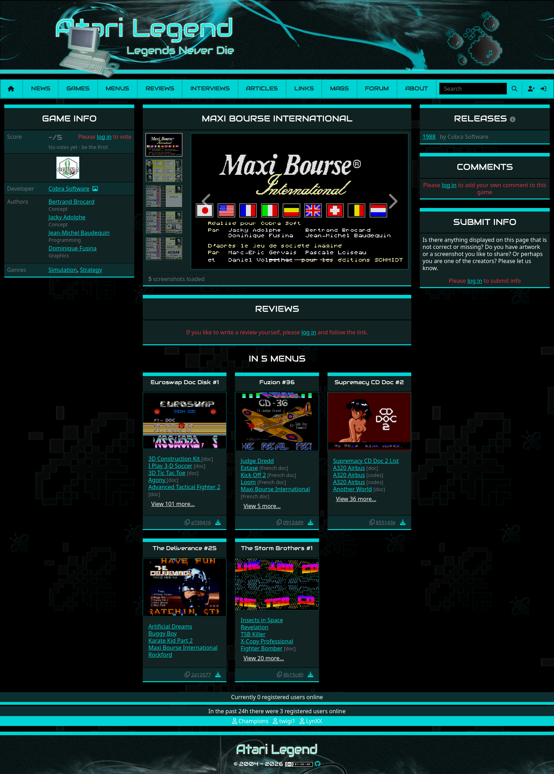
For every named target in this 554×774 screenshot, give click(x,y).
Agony (157, 480)
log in (104, 137)
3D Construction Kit (174, 459)
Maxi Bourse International (275, 489)
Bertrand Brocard (71, 202)
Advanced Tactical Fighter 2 (184, 487)
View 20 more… (263, 658)
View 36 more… (356, 499)
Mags (339, 88)
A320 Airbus (349, 468)
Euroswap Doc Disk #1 (185, 382)
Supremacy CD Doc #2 (369, 382)
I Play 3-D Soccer (170, 466)
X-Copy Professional (267, 641)
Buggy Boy (162, 633)
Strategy (91, 270)
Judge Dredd (257, 461)
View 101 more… (173, 504)
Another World (352, 489)
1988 (429, 137)
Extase (249, 468)
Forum (377, 88)
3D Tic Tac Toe (166, 473)
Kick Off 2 (253, 475)
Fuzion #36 (277, 382)
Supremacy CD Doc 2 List (366, 461)
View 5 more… (262, 506)
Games (77, 88)
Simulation (62, 270)
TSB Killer (253, 634)
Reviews (160, 88)
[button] (207, 201)
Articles (262, 88)
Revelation (254, 627)
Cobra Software (68, 188)
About (416, 88)
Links (304, 88)
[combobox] (473, 89)
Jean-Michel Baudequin (79, 233)
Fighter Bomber (261, 648)
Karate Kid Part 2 (170, 640)
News (40, 88)
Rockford (160, 655)
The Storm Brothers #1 (277, 548)
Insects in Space (262, 620)
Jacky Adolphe (67, 217)
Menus (117, 88)
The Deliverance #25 (185, 548)
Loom (248, 482)
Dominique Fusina (72, 248)
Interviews (210, 88)
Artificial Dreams (170, 626)
